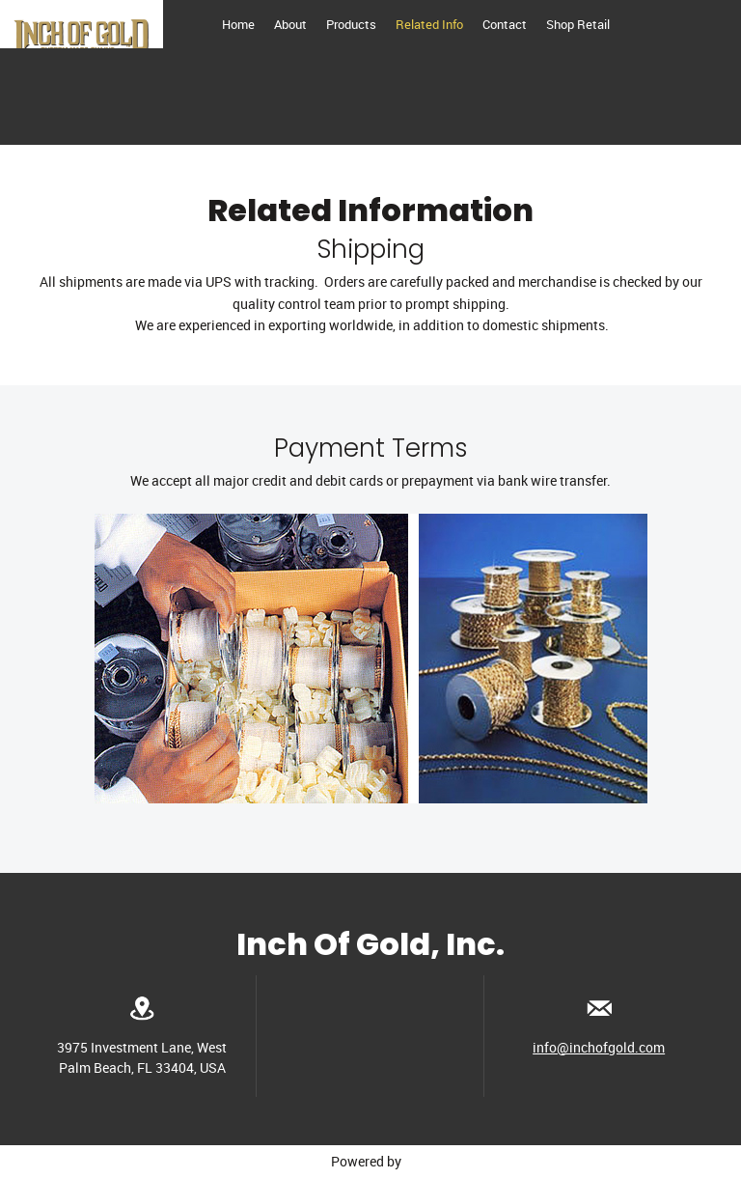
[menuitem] (238, 24)
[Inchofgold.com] (81, 24)
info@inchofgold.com (599, 1047)
